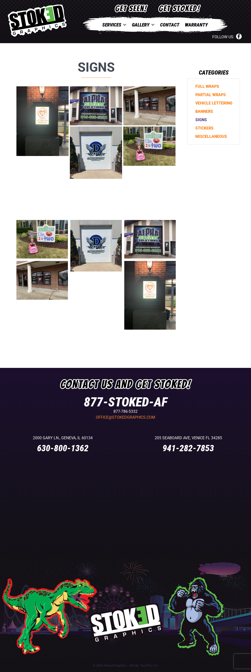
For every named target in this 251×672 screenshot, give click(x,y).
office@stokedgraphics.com (125, 417)
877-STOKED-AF (125, 402)
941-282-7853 (188, 448)
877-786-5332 (125, 411)
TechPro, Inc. (149, 665)
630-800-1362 (62, 448)
